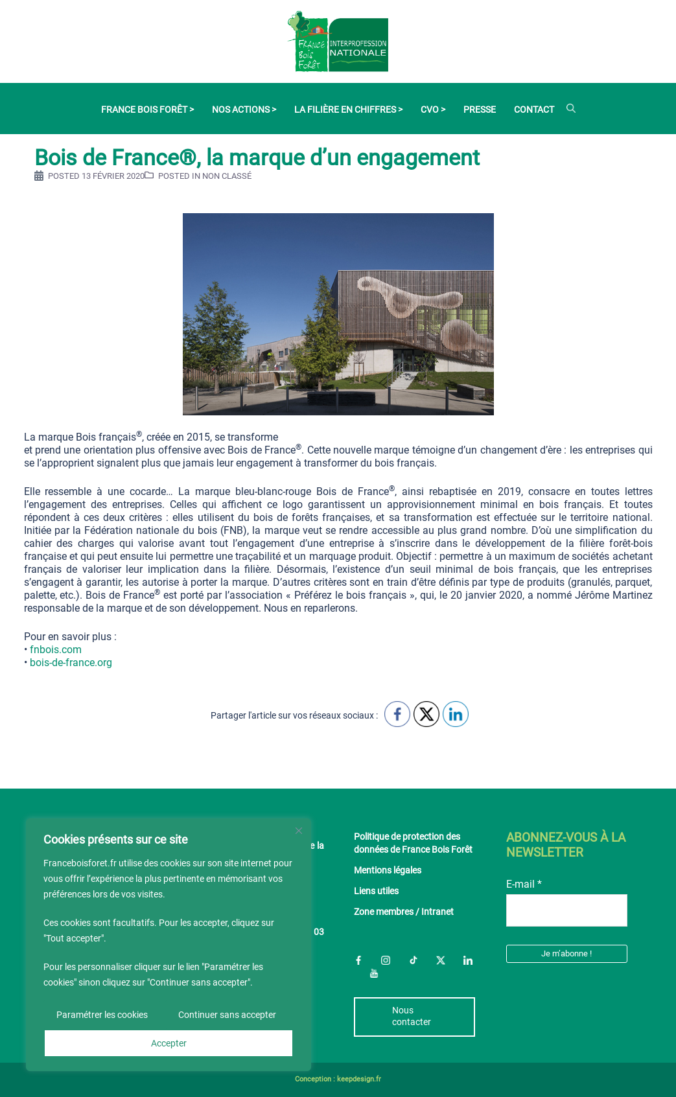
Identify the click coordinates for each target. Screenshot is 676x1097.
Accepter (169, 1043)
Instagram (385, 959)
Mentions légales (387, 870)
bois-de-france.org (71, 662)
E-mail (524, 884)
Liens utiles (376, 891)
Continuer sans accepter (227, 1015)
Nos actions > (244, 109)
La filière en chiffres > (348, 109)
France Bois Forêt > (147, 109)
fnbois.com (54, 649)
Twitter (440, 959)
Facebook (358, 959)
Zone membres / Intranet (404, 912)
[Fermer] (299, 830)
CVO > (433, 109)
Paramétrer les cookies (102, 1015)
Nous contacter (411, 1016)
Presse (479, 109)
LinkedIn (467, 959)
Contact (534, 109)
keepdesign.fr (359, 1079)
